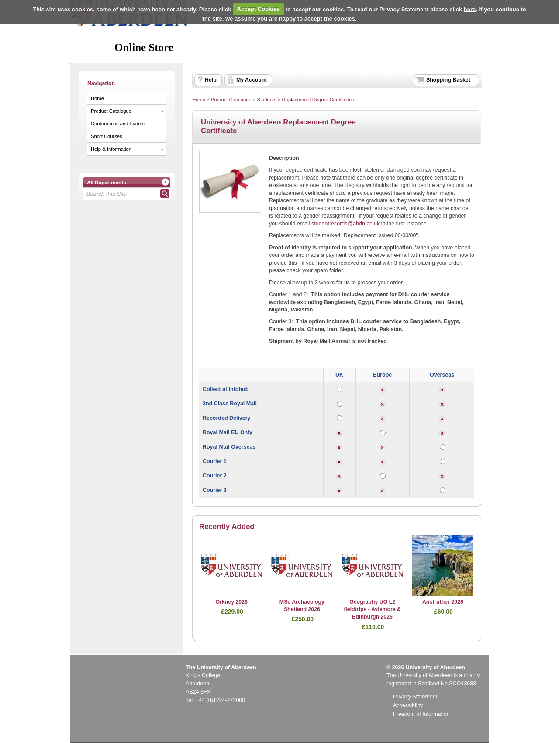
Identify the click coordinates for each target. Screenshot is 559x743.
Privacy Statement (415, 697)
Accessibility (408, 705)
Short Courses (106, 136)
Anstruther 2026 (442, 602)
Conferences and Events (118, 123)
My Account (251, 80)
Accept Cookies (258, 9)
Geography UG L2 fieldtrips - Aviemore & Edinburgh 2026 (372, 609)
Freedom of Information (421, 714)
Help (211, 80)
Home (97, 98)
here (470, 9)
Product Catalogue (111, 111)
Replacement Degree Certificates (318, 99)
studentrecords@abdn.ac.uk (345, 224)
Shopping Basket (448, 80)
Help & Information (111, 149)
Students (266, 99)
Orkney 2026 (231, 602)
